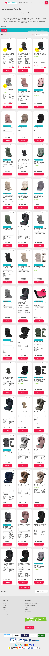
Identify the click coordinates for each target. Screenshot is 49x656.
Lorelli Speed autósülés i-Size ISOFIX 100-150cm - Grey (8, 304)
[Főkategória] (1, 7)
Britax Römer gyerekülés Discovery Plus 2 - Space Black (24, 564)
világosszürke (6, 494)
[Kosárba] (39, 70)
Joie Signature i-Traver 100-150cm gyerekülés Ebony (23, 160)
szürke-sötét (21, 232)
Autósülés (7, 6)
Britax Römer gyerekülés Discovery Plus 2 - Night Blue (8, 413)
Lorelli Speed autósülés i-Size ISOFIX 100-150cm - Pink (8, 129)
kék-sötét (28, 232)
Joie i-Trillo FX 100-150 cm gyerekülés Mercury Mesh (40, 54)
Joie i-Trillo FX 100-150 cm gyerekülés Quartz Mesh (9, 90)
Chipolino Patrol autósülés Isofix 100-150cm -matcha (39, 162)
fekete (9, 56)
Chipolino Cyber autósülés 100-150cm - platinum (39, 196)
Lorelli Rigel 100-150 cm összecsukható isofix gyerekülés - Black (39, 380)
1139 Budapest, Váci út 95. (9, 618)
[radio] (33, 34)
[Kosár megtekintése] (46, 2)
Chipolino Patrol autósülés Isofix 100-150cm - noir (23, 380)
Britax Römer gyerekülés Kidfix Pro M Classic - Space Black (8, 564)
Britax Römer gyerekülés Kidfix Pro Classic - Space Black (24, 341)
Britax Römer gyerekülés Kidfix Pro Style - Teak (40, 485)
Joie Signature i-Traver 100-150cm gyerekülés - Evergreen (8, 378)
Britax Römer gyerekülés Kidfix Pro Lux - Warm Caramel (24, 486)
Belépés (4, 603)
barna (40, 417)
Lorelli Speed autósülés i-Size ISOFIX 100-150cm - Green (8, 229)
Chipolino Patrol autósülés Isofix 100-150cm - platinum (39, 566)
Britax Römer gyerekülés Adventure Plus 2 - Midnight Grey (24, 302)
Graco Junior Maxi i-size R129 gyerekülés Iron (24, 54)
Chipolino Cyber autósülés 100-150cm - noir (39, 129)
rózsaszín (21, 94)
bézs (28, 96)
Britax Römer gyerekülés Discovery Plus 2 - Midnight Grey (24, 228)
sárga (4, 489)
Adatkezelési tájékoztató (30, 605)
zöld (20, 96)
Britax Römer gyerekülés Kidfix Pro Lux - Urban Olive (40, 413)
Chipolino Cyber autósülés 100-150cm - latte (23, 129)
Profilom (4, 607)
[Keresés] (39, 2)
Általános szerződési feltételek (31, 603)
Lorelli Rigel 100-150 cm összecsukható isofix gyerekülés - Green (39, 343)
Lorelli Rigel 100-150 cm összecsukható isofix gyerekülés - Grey (8, 452)
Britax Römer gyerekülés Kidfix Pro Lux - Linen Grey (24, 450)
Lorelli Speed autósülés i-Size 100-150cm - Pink (24, 92)
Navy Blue (5, 492)
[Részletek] (7, 70)
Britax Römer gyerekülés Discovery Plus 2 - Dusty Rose (24, 525)
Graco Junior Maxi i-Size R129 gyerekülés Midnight (8, 54)
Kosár (4, 609)
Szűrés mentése (32, 30)
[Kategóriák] (2, 2)
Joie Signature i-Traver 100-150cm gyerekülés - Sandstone (24, 413)
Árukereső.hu (8, 636)
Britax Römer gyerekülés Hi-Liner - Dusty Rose (40, 450)
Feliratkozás (28, 627)
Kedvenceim (5, 611)
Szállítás (26, 609)
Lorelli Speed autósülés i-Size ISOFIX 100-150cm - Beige (8, 196)
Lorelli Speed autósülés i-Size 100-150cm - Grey (40, 229)
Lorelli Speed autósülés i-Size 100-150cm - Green (8, 162)
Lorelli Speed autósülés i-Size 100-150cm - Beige (24, 267)
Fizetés (26, 607)
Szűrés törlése (42, 30)
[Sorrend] (41, 34)
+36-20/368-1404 (28, 2)
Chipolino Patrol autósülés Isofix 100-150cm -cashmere (23, 196)
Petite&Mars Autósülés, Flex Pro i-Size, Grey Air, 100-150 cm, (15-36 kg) (8, 527)
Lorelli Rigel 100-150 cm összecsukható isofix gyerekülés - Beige (39, 267)
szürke (4, 56)
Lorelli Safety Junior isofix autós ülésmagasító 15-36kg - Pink (40, 304)
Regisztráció (5, 605)
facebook (3, 625)
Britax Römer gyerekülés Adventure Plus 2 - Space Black (40, 525)
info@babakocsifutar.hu (9, 622)
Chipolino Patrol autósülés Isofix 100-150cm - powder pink (39, 92)
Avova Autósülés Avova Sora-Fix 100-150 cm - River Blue (8, 486)
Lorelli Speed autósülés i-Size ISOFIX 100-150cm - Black (8, 343)
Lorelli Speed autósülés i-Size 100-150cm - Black (8, 267)
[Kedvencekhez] (10, 39)
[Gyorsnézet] (13, 39)
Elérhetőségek (28, 611)
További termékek (23, 587)
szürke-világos (38, 416)
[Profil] (42, 2)
